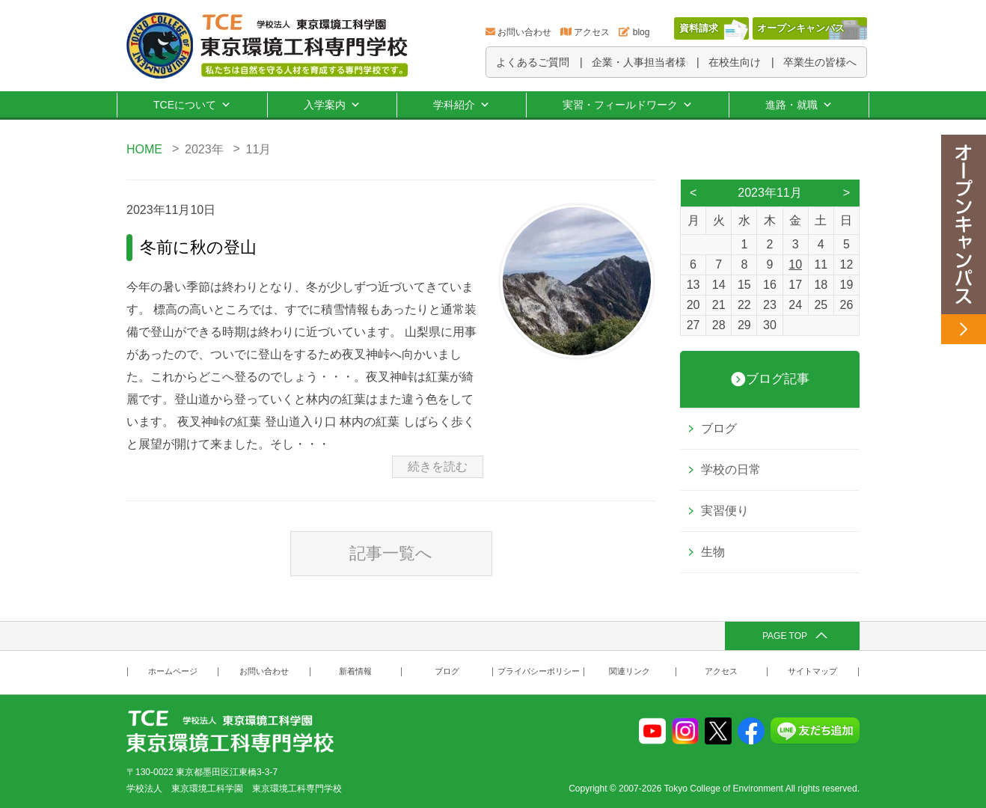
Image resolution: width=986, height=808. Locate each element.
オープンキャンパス (801, 28)
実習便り (725, 510)
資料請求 (698, 28)
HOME (144, 149)
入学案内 (332, 105)
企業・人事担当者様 (639, 62)
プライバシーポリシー (538, 671)
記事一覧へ (390, 553)
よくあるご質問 (532, 62)
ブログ (719, 428)
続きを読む (438, 466)
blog (641, 32)
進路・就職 (799, 105)
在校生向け (734, 62)
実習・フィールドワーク (628, 105)
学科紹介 (461, 105)
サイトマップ (812, 671)
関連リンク (629, 671)
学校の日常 (731, 469)
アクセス (592, 32)
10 (795, 264)
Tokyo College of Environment (723, 788)
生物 (713, 551)
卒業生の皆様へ (820, 62)
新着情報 (355, 671)
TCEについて (192, 105)
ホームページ (172, 671)
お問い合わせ (524, 32)
